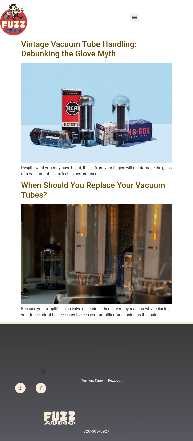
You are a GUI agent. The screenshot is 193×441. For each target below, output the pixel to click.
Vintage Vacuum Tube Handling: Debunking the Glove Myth (78, 48)
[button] (134, 17)
